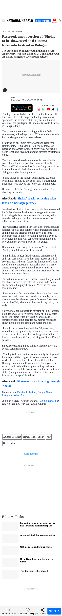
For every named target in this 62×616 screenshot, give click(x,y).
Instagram (7, 395)
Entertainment (12, 31)
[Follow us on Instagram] (39, 109)
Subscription (42, 21)
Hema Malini (29, 437)
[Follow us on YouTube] (48, 109)
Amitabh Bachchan (12, 437)
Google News (45, 392)
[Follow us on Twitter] (53, 109)
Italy (49, 437)
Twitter (32, 392)
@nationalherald (49, 400)
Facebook (22, 392)
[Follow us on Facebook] (57, 109)
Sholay (41, 437)
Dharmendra (9, 443)
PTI (13, 97)
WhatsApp (20, 395)
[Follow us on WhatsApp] (43, 109)
